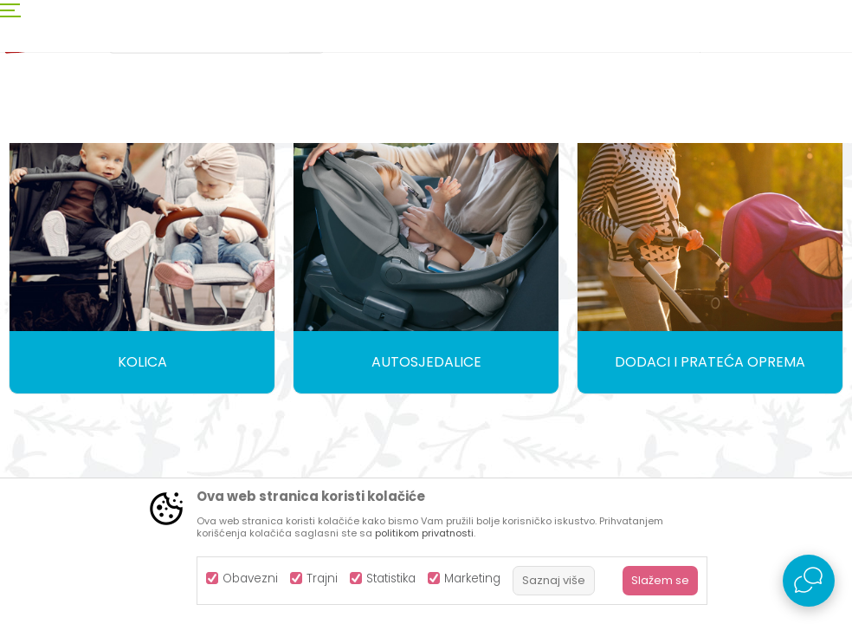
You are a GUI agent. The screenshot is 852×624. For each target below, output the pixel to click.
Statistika (391, 578)
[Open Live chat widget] (809, 581)
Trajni (322, 578)
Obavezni (250, 578)
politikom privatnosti (424, 533)
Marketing (472, 578)
